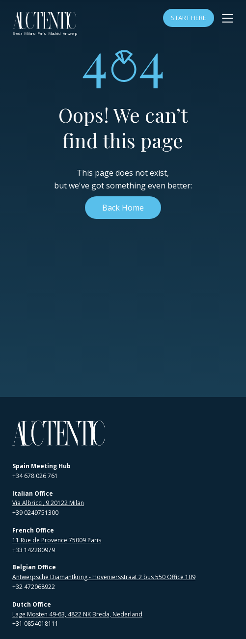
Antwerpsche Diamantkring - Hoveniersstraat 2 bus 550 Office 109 (103, 577)
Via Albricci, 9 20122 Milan (48, 503)
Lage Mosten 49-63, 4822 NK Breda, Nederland (77, 614)
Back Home (123, 207)
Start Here (188, 17)
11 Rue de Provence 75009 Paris (56, 540)
